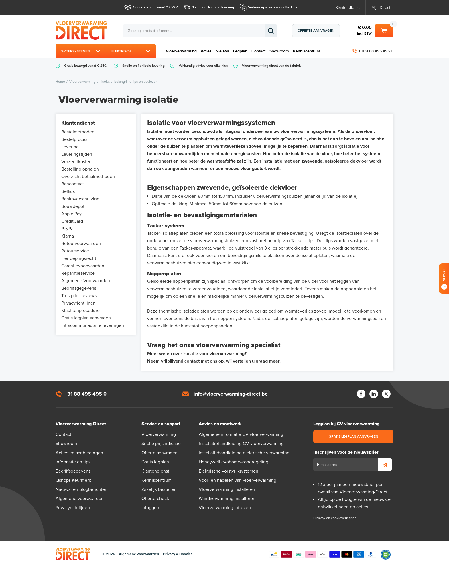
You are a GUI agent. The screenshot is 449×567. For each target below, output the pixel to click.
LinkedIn (373, 394)
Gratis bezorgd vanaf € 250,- (155, 7)
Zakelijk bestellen (159, 489)
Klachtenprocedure (80, 310)
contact (192, 361)
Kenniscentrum (306, 51)
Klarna (67, 236)
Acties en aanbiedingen (79, 453)
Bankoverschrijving (80, 199)
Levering (70, 147)
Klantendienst (348, 7)
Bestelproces (74, 139)
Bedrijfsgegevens (78, 288)
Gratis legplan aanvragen (86, 318)
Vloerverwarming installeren (227, 489)
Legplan (240, 51)
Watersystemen (75, 51)
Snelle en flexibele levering (213, 7)
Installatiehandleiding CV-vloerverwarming (241, 444)
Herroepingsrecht (78, 258)
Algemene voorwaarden (80, 498)
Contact (258, 51)
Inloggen (150, 508)
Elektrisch (121, 51)
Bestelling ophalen (80, 169)
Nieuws (222, 51)
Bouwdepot (72, 206)
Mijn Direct (380, 7)
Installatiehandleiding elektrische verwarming (244, 453)
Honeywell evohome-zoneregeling (233, 462)
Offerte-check (155, 498)
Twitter (386, 394)
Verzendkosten (76, 162)
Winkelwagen (384, 30)
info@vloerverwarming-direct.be (231, 394)
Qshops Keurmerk (73, 480)
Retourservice (75, 251)
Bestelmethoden (77, 132)
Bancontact (72, 184)
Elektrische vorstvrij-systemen (228, 471)
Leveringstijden (76, 154)
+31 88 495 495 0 (86, 394)
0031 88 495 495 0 (376, 51)
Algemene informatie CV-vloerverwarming (241, 434)
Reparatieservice (78, 273)
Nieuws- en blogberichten (81, 489)
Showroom (279, 51)
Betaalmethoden (322, 554)
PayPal (67, 229)
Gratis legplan (155, 462)
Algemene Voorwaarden (85, 281)
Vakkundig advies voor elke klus (272, 7)
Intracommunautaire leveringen (92, 325)
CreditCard (72, 221)
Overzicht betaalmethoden (88, 176)
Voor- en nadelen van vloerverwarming (237, 480)
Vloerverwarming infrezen (225, 508)
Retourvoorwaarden (81, 243)
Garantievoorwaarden (82, 266)
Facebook (361, 394)
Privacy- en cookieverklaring (335, 518)
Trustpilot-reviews (79, 296)
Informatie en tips (73, 462)
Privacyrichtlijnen (78, 303)
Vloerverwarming (181, 51)
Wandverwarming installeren (227, 498)
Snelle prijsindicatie (161, 444)
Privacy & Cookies (177, 554)
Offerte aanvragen (316, 31)
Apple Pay (71, 214)
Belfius (68, 191)
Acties (206, 51)
